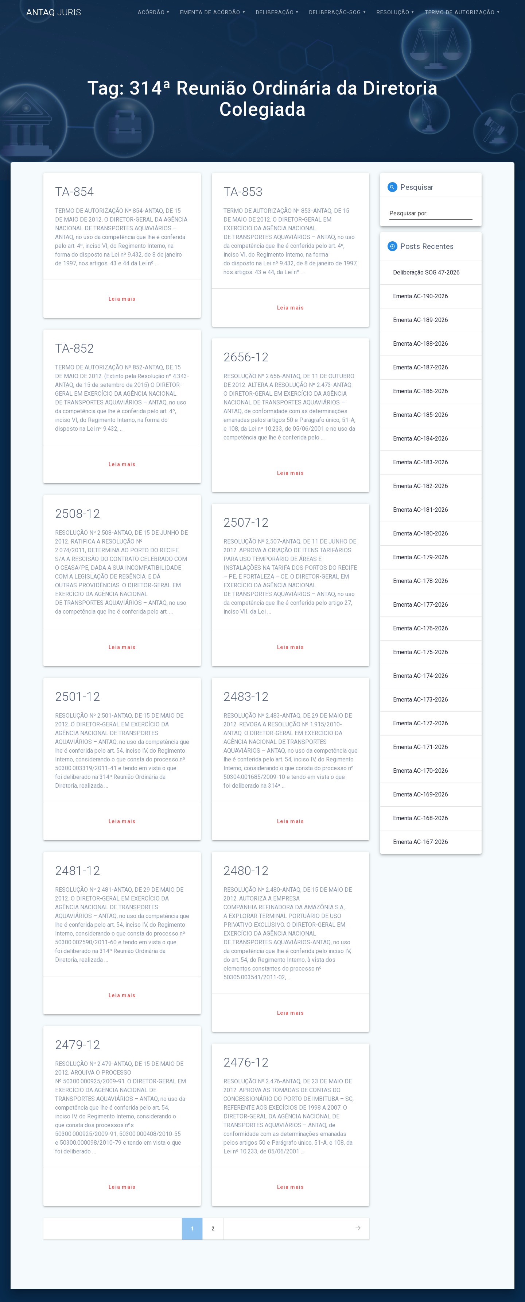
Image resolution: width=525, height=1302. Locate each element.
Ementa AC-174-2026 (420, 675)
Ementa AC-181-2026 (420, 509)
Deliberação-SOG (335, 12)
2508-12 (77, 514)
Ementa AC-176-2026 (420, 628)
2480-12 (246, 871)
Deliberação (275, 12)
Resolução (393, 12)
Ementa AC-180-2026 (420, 533)
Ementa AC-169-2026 (420, 794)
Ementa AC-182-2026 (420, 486)
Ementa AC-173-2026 (420, 699)
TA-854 (74, 192)
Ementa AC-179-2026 (420, 557)
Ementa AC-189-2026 (420, 319)
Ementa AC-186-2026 (420, 391)
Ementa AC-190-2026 (420, 296)
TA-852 (74, 348)
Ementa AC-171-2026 (420, 747)
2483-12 (246, 697)
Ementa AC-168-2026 (420, 818)
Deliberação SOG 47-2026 (426, 272)
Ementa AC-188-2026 (420, 343)
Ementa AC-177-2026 (420, 604)
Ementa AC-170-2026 (420, 770)
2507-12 (246, 522)
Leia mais (122, 299)
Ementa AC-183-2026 (420, 462)
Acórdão (151, 12)
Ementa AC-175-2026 (420, 652)
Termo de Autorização (460, 12)
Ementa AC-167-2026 (420, 841)
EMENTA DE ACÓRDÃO (210, 12)
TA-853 (242, 192)
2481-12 (77, 871)
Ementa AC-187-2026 (420, 367)
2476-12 (246, 1062)
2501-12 (77, 697)
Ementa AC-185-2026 (420, 414)
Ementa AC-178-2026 (420, 580)
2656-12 (246, 357)
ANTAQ (53, 12)
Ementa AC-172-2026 (420, 723)
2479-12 (77, 1045)
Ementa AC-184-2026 (420, 438)
